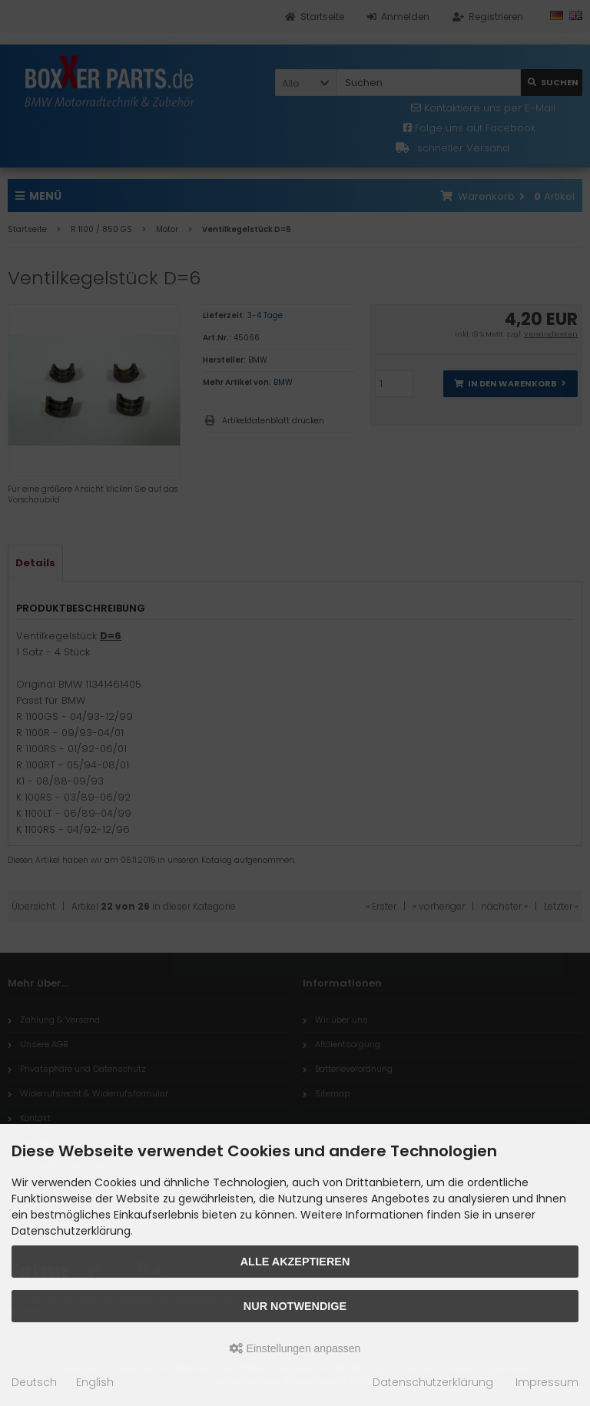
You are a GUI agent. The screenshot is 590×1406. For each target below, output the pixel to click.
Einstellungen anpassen (295, 1348)
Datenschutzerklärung (433, 1382)
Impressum (546, 1382)
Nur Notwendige (295, 1306)
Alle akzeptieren (295, 1261)
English (95, 1382)
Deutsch (34, 1382)
